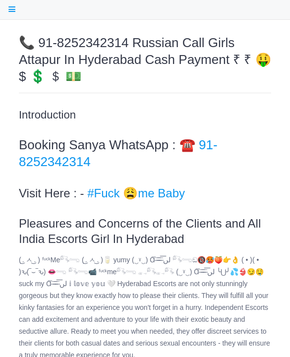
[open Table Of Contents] (11, 9)
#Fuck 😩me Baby (136, 193)
